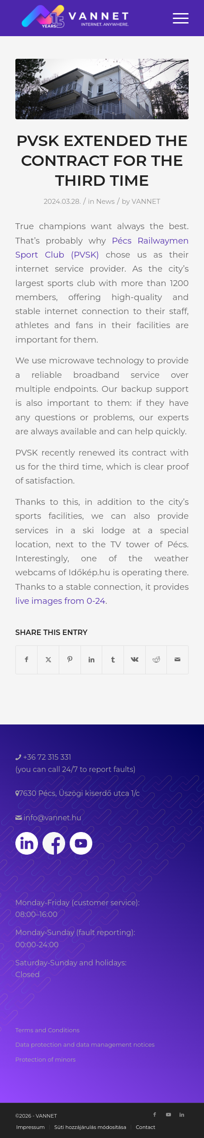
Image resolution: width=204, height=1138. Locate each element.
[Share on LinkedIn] (91, 659)
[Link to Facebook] (154, 1114)
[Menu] (176, 18)
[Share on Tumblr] (112, 659)
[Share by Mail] (177, 659)
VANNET (146, 202)
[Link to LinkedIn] (182, 1114)
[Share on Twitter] (48, 659)
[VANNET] (84, 18)
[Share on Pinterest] (70, 659)
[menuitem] (176, 18)
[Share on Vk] (134, 659)
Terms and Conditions (47, 1030)
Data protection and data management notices (85, 1044)
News (105, 202)
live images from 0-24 (60, 601)
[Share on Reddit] (156, 659)
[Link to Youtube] (168, 1114)
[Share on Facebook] (27, 659)
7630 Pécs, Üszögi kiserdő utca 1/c (79, 793)
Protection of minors (45, 1059)
